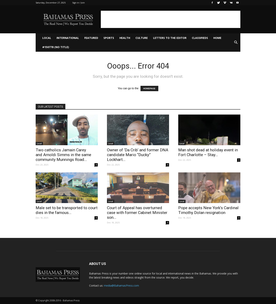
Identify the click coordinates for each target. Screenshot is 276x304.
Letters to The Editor (169, 38)
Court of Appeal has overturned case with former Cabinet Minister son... (137, 213)
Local (46, 38)
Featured (91, 38)
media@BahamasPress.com (121, 285)
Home (217, 38)
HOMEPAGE (149, 88)
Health (124, 38)
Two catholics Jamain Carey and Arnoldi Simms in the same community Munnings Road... (63, 155)
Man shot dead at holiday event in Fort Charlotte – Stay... (208, 152)
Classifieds (200, 38)
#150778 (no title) (55, 47)
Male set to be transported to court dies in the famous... (67, 210)
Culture (142, 38)
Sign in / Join (78, 2)
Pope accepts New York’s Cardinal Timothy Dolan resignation (208, 210)
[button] (235, 42)
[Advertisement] (170, 19)
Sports (109, 38)
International (68, 38)
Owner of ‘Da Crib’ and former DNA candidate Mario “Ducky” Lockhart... (137, 155)
